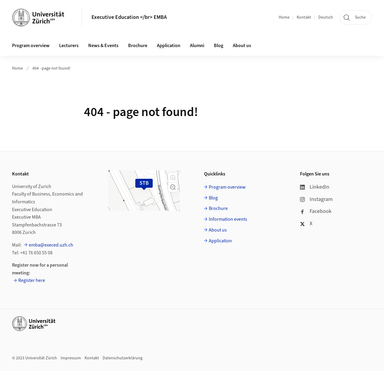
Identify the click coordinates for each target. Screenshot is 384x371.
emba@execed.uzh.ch (51, 245)
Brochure (137, 45)
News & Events (103, 45)
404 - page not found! (51, 68)
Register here (31, 280)
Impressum (71, 358)
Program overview (31, 45)
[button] (173, 177)
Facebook (316, 211)
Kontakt (304, 17)
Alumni (197, 45)
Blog (218, 45)
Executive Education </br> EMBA (129, 17)
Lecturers (69, 45)
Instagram (316, 199)
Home (284, 17)
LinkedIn (314, 187)
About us (242, 45)
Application (168, 45)
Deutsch (325, 17)
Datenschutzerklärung (122, 358)
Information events (228, 219)
